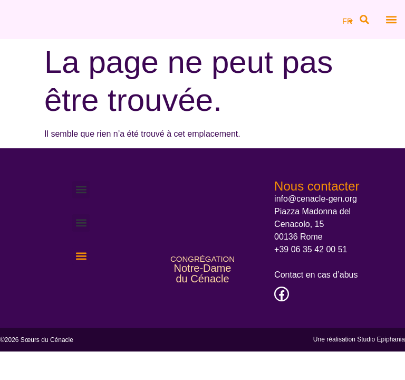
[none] (346, 20)
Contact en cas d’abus (316, 274)
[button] (364, 19)
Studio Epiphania (381, 339)
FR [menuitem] (347, 21)
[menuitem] (347, 20)
